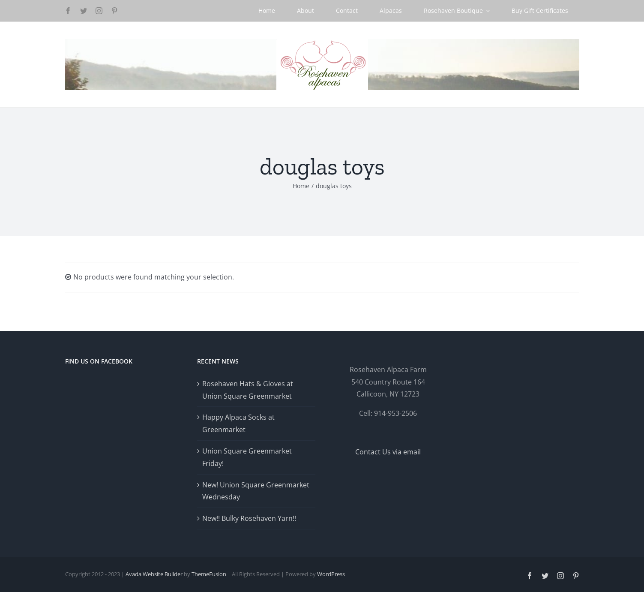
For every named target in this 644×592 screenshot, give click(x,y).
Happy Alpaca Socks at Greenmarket (238, 423)
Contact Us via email (388, 452)
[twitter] (83, 10)
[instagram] (99, 10)
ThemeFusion (209, 574)
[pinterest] (114, 10)
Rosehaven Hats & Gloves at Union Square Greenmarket (247, 390)
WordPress (331, 574)
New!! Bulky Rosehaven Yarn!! (249, 518)
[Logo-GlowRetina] (322, 42)
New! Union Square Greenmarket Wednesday (255, 491)
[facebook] (68, 10)
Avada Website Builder (154, 574)
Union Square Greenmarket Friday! (247, 457)
